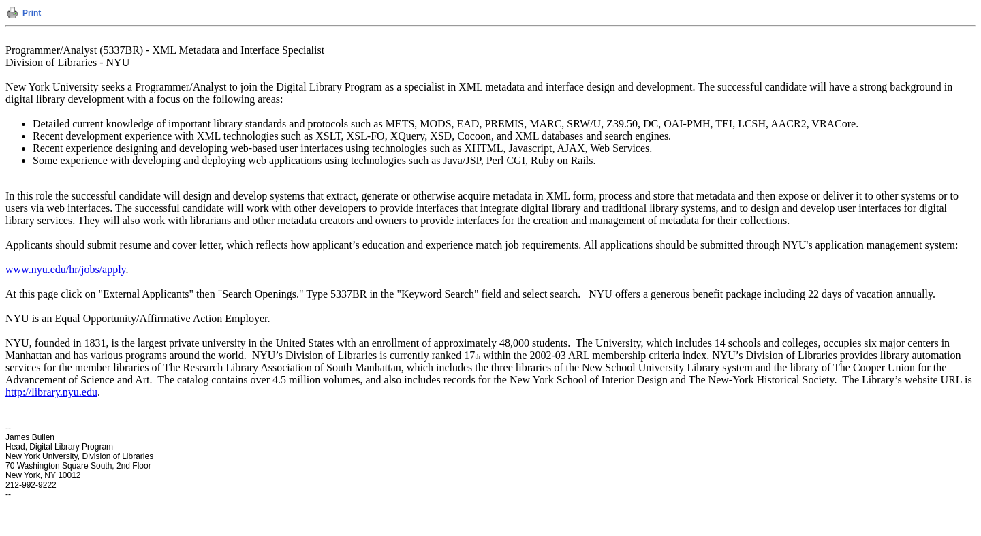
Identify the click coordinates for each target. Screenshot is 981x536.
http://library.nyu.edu (51, 392)
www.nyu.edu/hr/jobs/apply (65, 269)
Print (31, 13)
